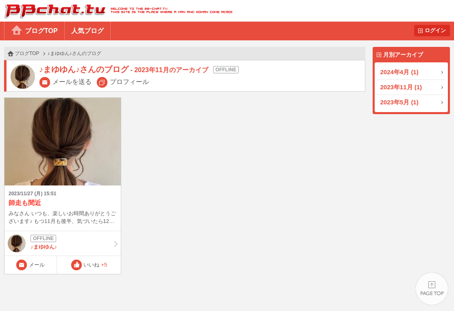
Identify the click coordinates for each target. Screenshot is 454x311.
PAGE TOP (432, 288)
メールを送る (72, 81)
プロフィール (129, 81)
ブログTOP (41, 30)
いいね (95, 265)
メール (37, 265)
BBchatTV (116, 11)
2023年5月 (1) (399, 102)
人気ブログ (87, 30)
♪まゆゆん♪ (62, 243)
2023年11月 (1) (401, 87)
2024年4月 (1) (399, 71)
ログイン (435, 30)
